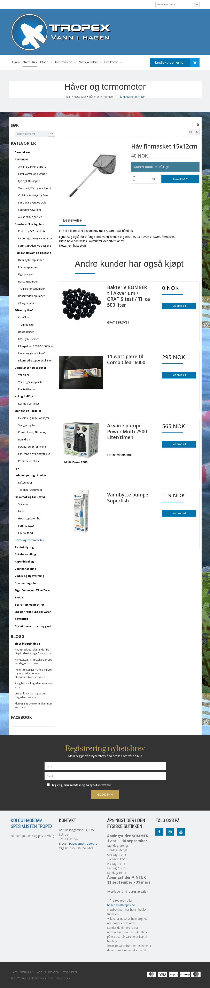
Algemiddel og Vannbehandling (25, 565)
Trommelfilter (26, 324)
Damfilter (23, 317)
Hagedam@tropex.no (83, 843)
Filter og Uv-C (24, 310)
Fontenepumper (28, 267)
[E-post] (105, 776)
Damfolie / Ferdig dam (29, 224)
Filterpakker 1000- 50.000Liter (35, 346)
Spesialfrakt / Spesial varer (33, 612)
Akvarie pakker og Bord (32, 166)
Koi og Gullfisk (24, 396)
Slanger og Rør (27, 425)
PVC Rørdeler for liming (32, 446)
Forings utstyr (26, 525)
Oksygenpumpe (27, 303)
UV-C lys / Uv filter (28, 339)
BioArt (19, 597)
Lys (17, 468)
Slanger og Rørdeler (28, 411)
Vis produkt (179, 306)
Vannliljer (23, 375)
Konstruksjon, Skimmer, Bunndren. (32, 436)
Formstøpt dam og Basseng (34, 245)
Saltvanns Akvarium (29, 210)
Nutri (21, 511)
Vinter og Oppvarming (29, 576)
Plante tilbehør (27, 389)
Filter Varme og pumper (32, 174)
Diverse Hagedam (26, 583)
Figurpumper (26, 274)
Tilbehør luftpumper (30, 490)
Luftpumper (25, 482)
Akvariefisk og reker (30, 217)
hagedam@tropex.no (121, 905)
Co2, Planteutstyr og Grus (33, 195)
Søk (196, 4)
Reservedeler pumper (31, 296)
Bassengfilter (26, 332)
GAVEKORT (22, 619)
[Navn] (105, 766)
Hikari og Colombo (29, 518)
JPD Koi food (25, 533)
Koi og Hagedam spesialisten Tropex (31, 823)
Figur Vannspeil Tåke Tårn (32, 590)
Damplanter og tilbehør (30, 367)
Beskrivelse (72, 220)
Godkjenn (105, 794)
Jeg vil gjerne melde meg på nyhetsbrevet (91, 784)
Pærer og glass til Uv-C (31, 353)
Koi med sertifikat (28, 403)
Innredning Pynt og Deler (33, 202)
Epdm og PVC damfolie (31, 231)
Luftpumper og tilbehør (30, 475)
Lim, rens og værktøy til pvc (34, 454)
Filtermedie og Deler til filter (35, 360)
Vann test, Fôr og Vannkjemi (34, 188)
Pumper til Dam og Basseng (33, 253)
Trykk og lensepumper (31, 288)
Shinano (23, 504)
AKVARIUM (21, 159)
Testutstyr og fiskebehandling (25, 550)
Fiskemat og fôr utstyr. (30, 497)
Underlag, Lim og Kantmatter (35, 238)
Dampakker (22, 152)
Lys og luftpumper (29, 181)
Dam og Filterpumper (31, 260)
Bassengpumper (28, 281)
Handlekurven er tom (176, 62)
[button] (190, 132)
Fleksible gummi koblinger (33, 418)
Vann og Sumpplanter (31, 382)
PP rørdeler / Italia (29, 461)
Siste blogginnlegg (27, 643)
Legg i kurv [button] (180, 179)
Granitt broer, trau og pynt (33, 626)
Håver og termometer (29, 540)
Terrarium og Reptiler (29, 604)
